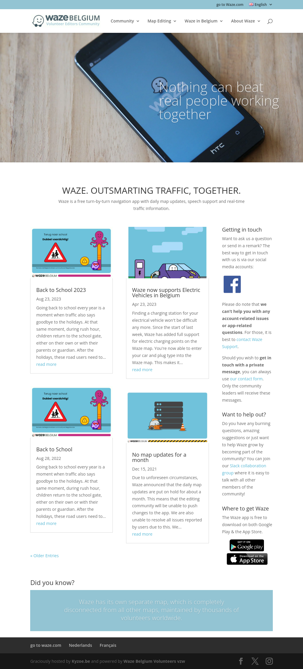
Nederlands (80, 645)
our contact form (246, 379)
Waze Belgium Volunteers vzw (154, 661)
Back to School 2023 (61, 289)
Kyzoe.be (81, 661)
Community (122, 21)
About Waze (243, 21)
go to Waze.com (229, 5)
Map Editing (159, 21)
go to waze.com (45, 645)
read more (46, 364)
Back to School (54, 449)
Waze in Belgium (201, 21)
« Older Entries (44, 555)
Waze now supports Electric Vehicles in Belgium (166, 292)
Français (108, 645)
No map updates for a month (159, 457)
